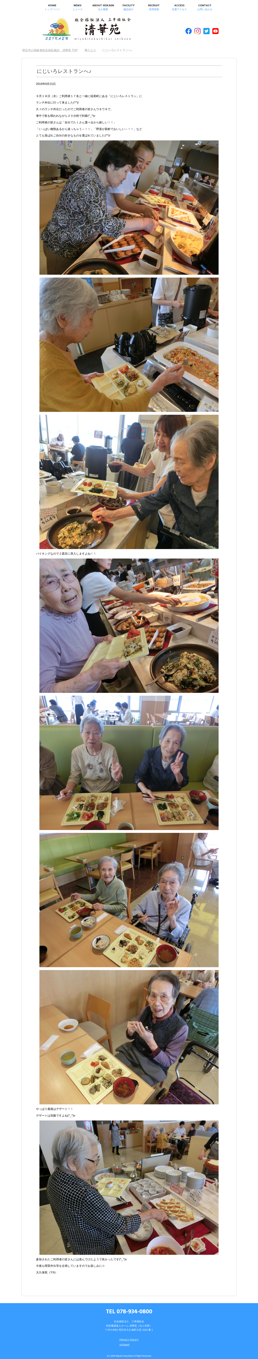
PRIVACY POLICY (129, 1336)
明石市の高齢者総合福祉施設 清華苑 (76, 28)
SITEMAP (124, 1341)
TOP (50, 46)
